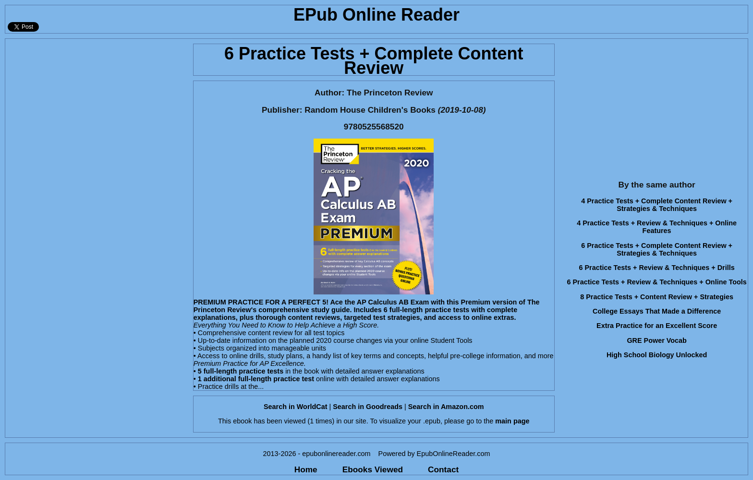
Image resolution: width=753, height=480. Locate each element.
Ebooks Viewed (372, 469)
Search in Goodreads (367, 406)
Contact (443, 469)
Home (305, 469)
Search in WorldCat (295, 406)
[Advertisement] (96, 106)
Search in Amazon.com (446, 406)
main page (512, 421)
